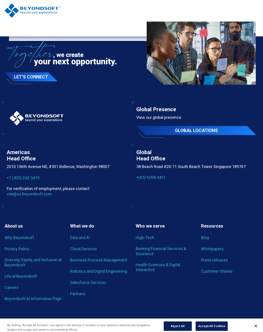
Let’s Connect (31, 77)
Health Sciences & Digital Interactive (158, 267)
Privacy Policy (16, 248)
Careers (11, 287)
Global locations (196, 130)
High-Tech (145, 237)
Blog (205, 237)
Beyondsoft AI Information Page (33, 298)
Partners (77, 293)
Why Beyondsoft (19, 237)
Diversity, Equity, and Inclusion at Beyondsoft (33, 262)
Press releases (214, 260)
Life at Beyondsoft (20, 276)
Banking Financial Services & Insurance (161, 251)
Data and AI (80, 237)
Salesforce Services (88, 282)
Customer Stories (217, 271)
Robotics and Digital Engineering (98, 271)
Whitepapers (212, 248)
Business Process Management (98, 260)
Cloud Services (83, 248)
